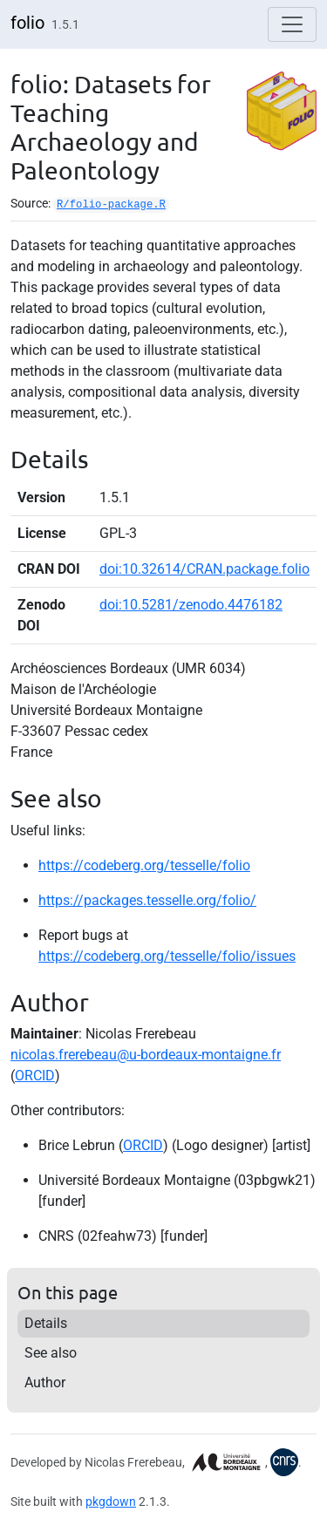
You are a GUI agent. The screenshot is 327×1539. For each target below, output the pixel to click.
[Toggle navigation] (292, 24)
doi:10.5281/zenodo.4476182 (191, 604)
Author (44, 1382)
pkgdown (110, 1501)
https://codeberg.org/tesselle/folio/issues (167, 956)
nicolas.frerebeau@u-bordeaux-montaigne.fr (145, 1054)
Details (45, 1323)
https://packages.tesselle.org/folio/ (147, 900)
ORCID (35, 1075)
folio (27, 22)
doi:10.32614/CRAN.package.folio (204, 569)
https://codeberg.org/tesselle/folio (144, 865)
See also (50, 1353)
